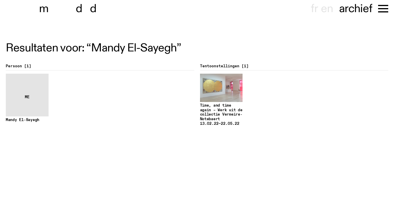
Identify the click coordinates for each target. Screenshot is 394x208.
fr (314, 8)
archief (355, 8)
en (327, 8)
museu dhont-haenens (72, 8)
